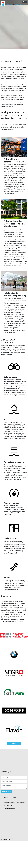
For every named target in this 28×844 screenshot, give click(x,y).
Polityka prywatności (4, 839)
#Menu (25, 1)
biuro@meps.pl (10, 4)
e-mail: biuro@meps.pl (9, 808)
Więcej (14, 743)
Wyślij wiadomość (6, 791)
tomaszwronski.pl (22, 838)
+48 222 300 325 (17, 4)
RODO (9, 839)
